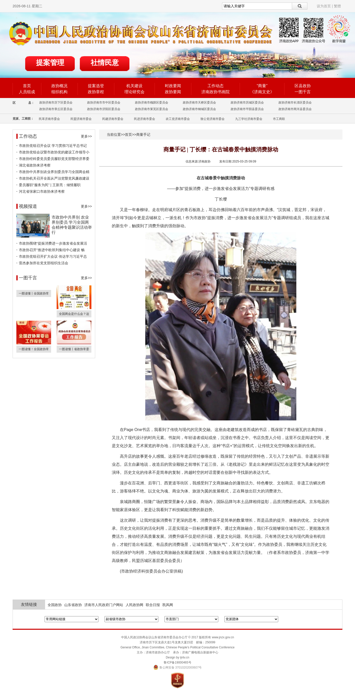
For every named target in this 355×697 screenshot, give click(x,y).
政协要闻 (173, 92)
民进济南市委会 (144, 119)
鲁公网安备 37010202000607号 (177, 667)
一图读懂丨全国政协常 (34, 293)
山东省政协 (73, 605)
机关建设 (134, 86)
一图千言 (303, 92)
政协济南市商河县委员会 (295, 109)
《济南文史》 (262, 92)
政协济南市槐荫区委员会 (151, 102)
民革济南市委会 (49, 119)
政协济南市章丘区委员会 (56, 109)
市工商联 (279, 119)
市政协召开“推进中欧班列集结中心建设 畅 (52, 250)
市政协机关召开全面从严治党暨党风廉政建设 (54, 178)
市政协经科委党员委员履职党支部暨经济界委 (54, 159)
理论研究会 (134, 92)
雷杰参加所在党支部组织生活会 (43, 263)
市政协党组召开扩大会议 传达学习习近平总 (53, 256)
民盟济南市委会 (81, 119)
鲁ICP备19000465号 (177, 662)
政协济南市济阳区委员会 (103, 109)
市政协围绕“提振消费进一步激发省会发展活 (53, 243)
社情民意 (105, 63)
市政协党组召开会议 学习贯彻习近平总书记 (53, 146)
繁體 (337, 6)
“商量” (262, 86)
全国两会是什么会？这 (74, 314)
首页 (27, 86)
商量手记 (143, 134)
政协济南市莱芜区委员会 (151, 109)
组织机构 (59, 92)
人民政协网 (134, 605)
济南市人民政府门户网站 (103, 605)
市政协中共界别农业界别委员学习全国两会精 (54, 172)
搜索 (299, 6)
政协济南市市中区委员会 (103, 102)
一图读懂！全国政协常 (34, 349)
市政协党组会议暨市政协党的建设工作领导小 (54, 152)
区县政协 (303, 86)
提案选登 (96, 86)
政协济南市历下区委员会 (56, 102)
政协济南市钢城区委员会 (199, 109)
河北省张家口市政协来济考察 (42, 191)
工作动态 (215, 86)
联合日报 (153, 605)
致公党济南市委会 (212, 119)
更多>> (86, 136)
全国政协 (55, 605)
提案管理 (50, 63)
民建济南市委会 (112, 119)
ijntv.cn (184, 657)
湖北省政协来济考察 (35, 165)
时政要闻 (173, 86)
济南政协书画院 (215, 92)
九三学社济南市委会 (248, 119)
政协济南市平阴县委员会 (247, 109)
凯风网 (167, 605)
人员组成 (27, 92)
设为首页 (324, 6)
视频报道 (28, 206)
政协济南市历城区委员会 (247, 102)
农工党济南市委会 (178, 119)
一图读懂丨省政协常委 (74, 349)
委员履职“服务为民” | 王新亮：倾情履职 (50, 185)
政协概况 (59, 86)
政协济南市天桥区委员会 (199, 102)
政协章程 (96, 92)
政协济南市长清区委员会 (295, 102)
